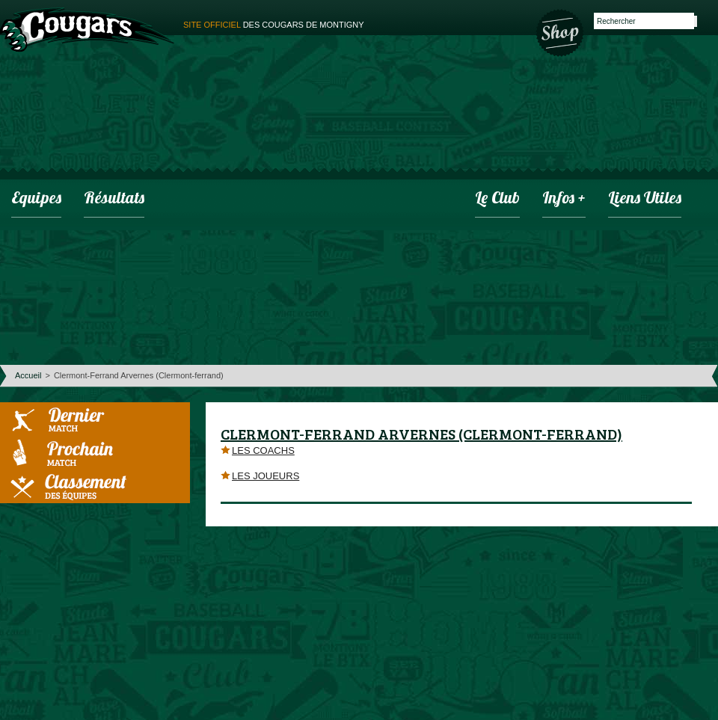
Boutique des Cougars (561, 31)
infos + (564, 199)
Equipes (36, 199)
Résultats (114, 199)
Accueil (28, 375)
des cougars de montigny (273, 24)
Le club (497, 199)
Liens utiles (644, 199)
